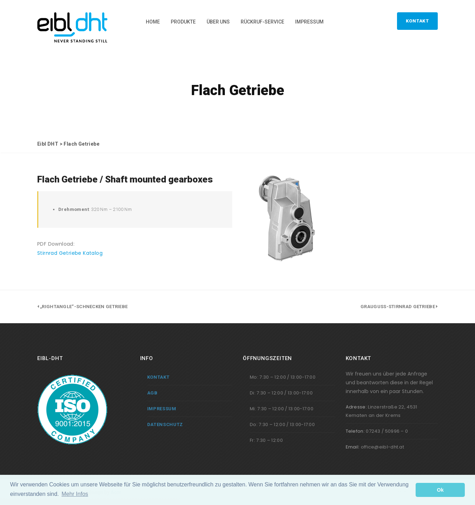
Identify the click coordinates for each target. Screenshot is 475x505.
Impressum (309, 22)
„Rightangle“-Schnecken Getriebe (84, 306)
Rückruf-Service (262, 22)
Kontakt (417, 21)
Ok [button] (440, 490)
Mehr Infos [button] (74, 494)
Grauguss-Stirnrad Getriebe (397, 306)
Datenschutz (165, 424)
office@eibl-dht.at (382, 447)
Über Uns (218, 22)
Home (153, 22)
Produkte (183, 22)
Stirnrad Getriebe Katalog (70, 253)
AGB (152, 393)
